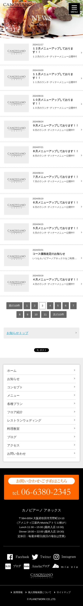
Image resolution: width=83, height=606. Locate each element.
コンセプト (15, 387)
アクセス (13, 445)
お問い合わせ (16, 453)
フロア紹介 (15, 412)
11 (45, 314)
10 (35, 314)
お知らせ (13, 379)
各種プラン (15, 403)
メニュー (13, 395)
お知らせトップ (17, 333)
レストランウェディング (24, 420)
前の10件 (14, 305)
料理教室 (13, 428)
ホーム (11, 370)
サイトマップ (64, 592)
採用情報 (18, 592)
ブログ (11, 437)
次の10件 (58, 314)
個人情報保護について (39, 592)
